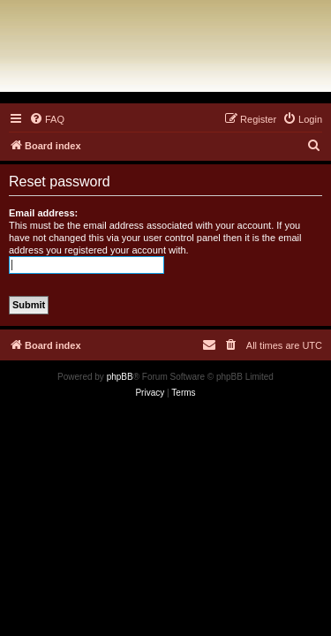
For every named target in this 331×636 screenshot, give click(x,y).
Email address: (43, 213)
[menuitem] (46, 119)
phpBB (120, 377)
